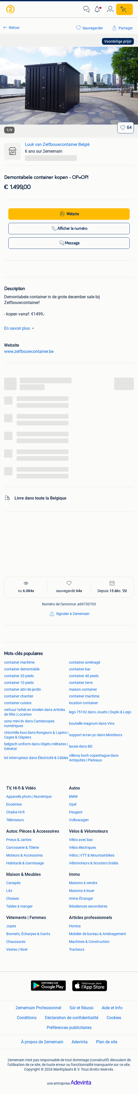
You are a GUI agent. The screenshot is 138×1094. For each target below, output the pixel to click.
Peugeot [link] (75, 812)
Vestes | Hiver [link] (17, 949)
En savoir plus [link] (20, 328)
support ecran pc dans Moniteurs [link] (95, 735)
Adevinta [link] (80, 1041)
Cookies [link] (114, 1017)
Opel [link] (72, 804)
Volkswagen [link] (79, 820)
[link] (11, 9)
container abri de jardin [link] (22, 689)
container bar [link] (80, 669)
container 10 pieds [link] (19, 683)
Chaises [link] (12, 898)
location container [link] (83, 703)
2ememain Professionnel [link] (38, 1007)
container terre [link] (81, 683)
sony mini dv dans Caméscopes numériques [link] (29, 723)
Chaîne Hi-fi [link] (15, 812)
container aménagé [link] (84, 662)
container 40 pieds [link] (84, 676)
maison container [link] (83, 689)
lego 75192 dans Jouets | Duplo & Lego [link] (100, 712)
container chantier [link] (18, 696)
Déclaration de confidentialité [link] (71, 1017)
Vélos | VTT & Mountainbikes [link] (91, 855)
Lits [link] (9, 891)
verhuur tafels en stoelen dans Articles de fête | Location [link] (34, 712)
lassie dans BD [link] (80, 746)
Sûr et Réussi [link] (81, 1007)
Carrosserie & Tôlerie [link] (22, 847)
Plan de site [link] (106, 1041)
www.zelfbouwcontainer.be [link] (28, 351)
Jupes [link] (11, 926)
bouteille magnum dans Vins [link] (91, 723)
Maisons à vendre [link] (83, 883)
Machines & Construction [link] (89, 942)
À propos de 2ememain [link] (42, 1041)
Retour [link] (14, 27)
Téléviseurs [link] (15, 820)
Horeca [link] (75, 926)
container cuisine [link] (17, 703)
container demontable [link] (21, 669)
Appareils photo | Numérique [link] (29, 796)
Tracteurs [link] (76, 949)
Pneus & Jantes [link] (18, 840)
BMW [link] (73, 796)
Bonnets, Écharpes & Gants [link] (28, 934)
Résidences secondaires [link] (88, 906)
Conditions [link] (27, 1017)
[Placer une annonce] (124, 9)
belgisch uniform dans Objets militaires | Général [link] (36, 746)
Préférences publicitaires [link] (69, 1027)
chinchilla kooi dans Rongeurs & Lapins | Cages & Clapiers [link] (36, 734)
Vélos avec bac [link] (81, 840)
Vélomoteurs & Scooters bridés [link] (93, 863)
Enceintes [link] (14, 804)
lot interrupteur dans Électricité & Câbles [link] (36, 758)
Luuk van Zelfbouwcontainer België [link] (57, 144)
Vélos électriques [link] (82, 847)
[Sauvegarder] (125, 127)
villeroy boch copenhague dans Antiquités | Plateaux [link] (94, 757)
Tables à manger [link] (19, 906)
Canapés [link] (13, 883)
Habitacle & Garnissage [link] (25, 863)
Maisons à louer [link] (81, 891)
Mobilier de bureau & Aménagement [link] (97, 934)
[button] (98, 9)
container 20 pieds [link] (19, 676)
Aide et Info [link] (112, 1007)
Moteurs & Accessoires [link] (24, 855)
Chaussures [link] (15, 942)
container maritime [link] (19, 662)
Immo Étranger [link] (81, 898)
